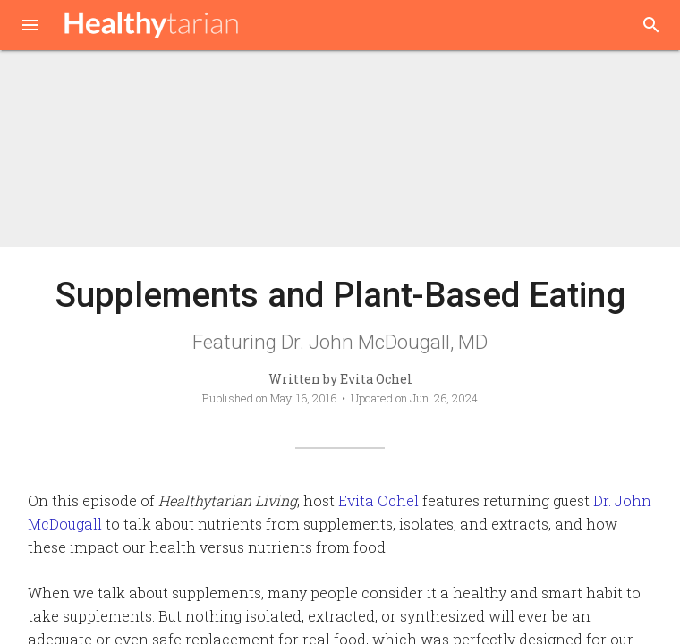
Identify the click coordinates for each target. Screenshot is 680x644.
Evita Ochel (378, 500)
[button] (30, 26)
